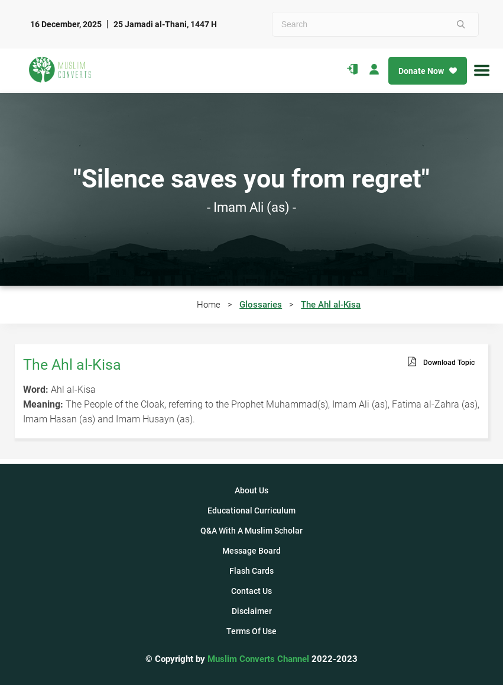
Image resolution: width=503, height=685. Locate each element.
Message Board (251, 550)
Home (208, 304)
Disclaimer (252, 611)
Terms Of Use (251, 631)
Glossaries (260, 304)
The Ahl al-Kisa (331, 304)
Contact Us (251, 591)
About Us (251, 490)
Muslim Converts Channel (259, 659)
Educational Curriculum (251, 510)
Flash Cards (251, 571)
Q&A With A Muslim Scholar (251, 530)
